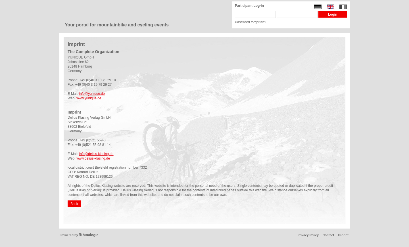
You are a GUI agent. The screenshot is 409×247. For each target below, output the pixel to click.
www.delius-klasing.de (93, 158)
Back (74, 204)
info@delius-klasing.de (96, 154)
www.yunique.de (88, 98)
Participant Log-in (249, 6)
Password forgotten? (250, 22)
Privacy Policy (308, 235)
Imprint (343, 235)
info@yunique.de (92, 94)
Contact (328, 235)
